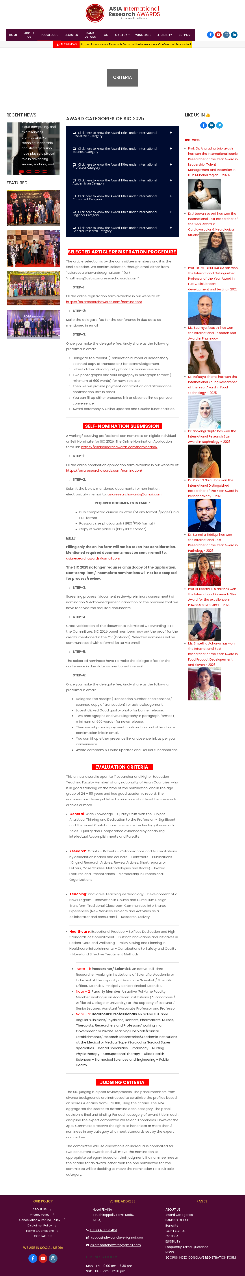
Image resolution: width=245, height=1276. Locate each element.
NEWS (169, 1252)
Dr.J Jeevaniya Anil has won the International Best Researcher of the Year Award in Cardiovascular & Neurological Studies (213, 224)
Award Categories (179, 1215)
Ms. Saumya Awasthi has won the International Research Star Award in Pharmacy (212, 333)
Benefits (171, 1225)
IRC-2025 (192, 140)
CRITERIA (171, 1236)
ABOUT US (172, 1209)
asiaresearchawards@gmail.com (134, 494)
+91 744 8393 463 (103, 1230)
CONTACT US (175, 1231)
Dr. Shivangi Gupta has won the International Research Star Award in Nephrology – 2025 (212, 436)
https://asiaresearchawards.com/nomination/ (104, 301)
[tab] (122, 134)
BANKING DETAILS (177, 1220)
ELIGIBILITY (172, 1241)
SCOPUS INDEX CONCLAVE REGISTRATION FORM (200, 1257)
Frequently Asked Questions (186, 1247)
